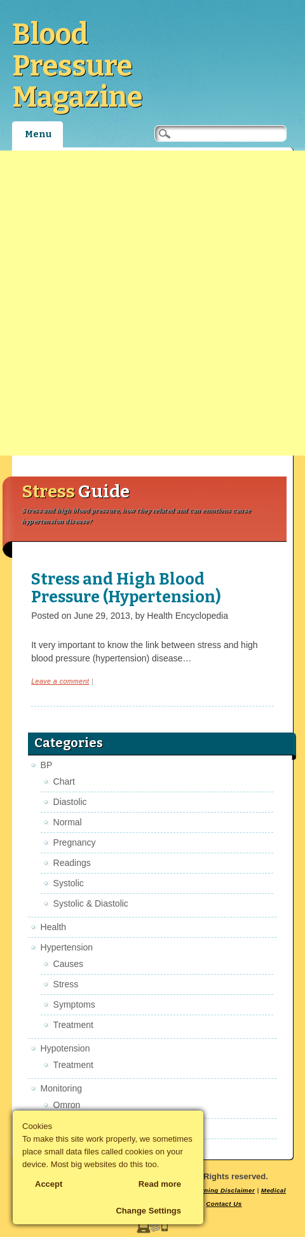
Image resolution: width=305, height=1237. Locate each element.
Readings (72, 863)
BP (47, 765)
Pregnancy (74, 842)
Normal (67, 822)
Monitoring (61, 1088)
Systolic (68, 883)
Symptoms (74, 1004)
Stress (66, 984)
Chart (64, 781)
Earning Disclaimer (224, 1190)
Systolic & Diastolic (90, 903)
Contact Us (223, 1203)
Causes (68, 964)
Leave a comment (60, 681)
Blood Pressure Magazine (77, 65)
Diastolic (70, 802)
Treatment (73, 1025)
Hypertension (67, 947)
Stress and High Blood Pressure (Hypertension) (125, 588)
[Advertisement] (152, 303)
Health (53, 927)
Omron (67, 1105)
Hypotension (65, 1048)
